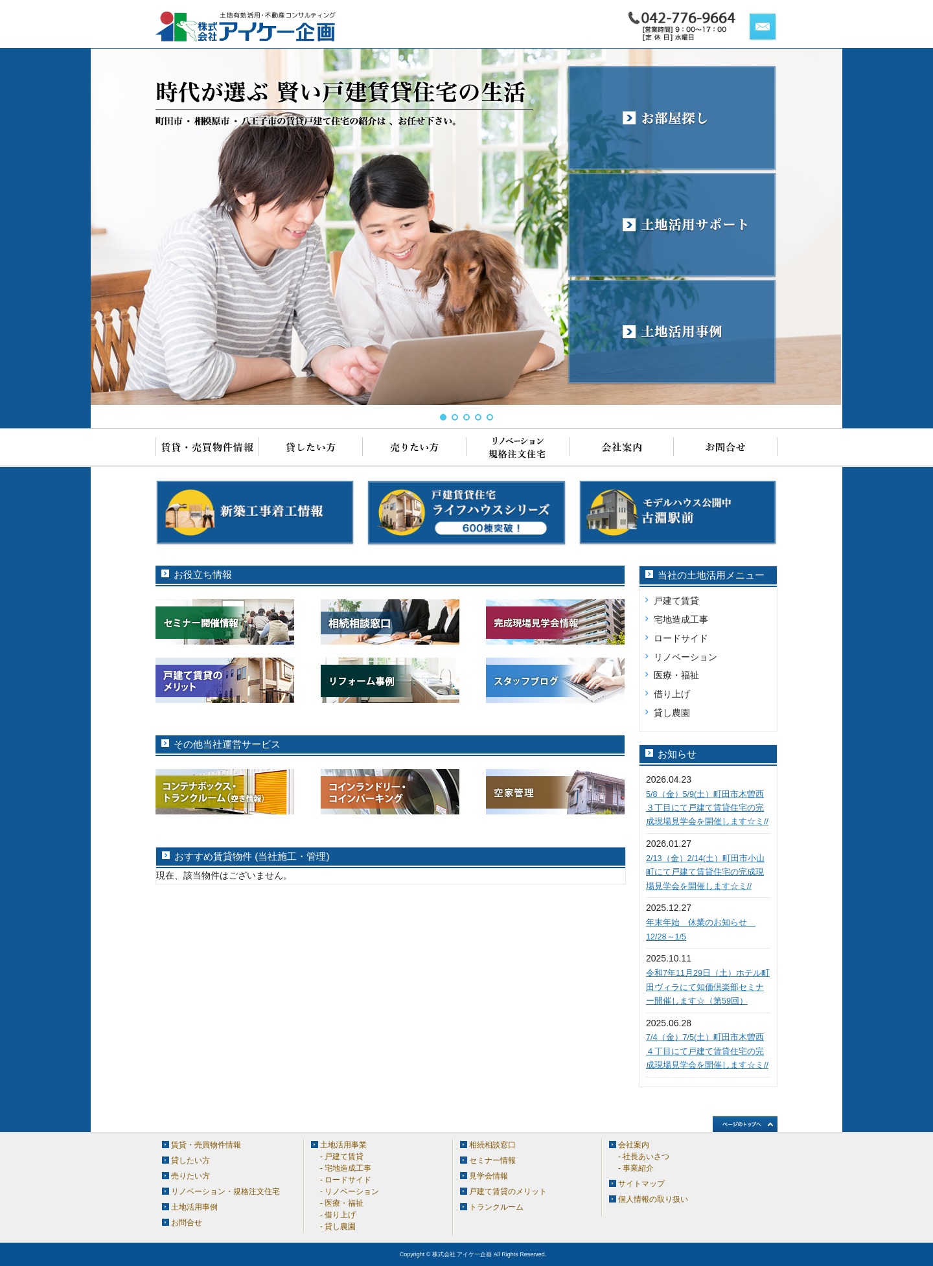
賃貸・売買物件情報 (207, 447)
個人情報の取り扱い (653, 1199)
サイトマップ (641, 1183)
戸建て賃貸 (676, 600)
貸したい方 (311, 447)
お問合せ (726, 447)
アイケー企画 (246, 26)
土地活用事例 (194, 1207)
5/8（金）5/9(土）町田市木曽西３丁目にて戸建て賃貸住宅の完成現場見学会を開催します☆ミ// (707, 808)
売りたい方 (414, 447)
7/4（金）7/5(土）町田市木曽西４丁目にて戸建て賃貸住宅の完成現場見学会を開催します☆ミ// (707, 1051)
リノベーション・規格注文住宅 (518, 447)
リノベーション (685, 657)
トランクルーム (496, 1207)
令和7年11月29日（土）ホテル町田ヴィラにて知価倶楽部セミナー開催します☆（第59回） (708, 987)
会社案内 (622, 447)
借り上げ (672, 694)
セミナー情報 (492, 1160)
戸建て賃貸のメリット (508, 1191)
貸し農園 (672, 713)
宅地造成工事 (681, 619)
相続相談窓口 (492, 1144)
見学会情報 (488, 1175)
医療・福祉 (676, 675)
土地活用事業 (343, 1144)
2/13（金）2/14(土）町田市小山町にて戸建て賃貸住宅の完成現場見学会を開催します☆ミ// (705, 872)
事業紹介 (638, 1168)
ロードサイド (681, 638)
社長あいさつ (646, 1156)
